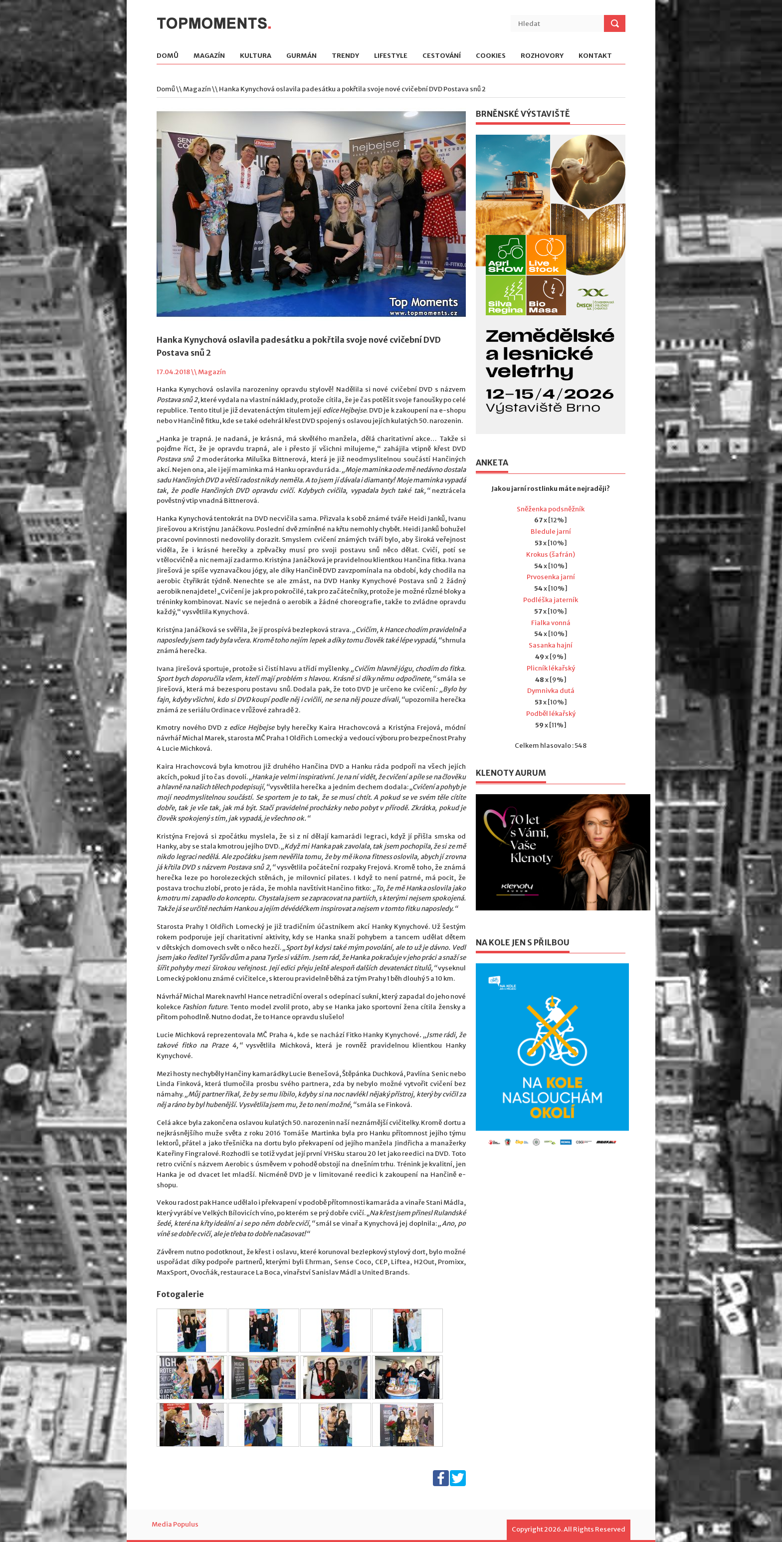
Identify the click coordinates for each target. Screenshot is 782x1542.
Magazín (209, 56)
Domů (168, 56)
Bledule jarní (551, 531)
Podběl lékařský (551, 713)
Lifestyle (390, 56)
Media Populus (175, 1524)
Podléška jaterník (550, 600)
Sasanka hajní (551, 645)
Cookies (491, 56)
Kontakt (595, 56)
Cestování (441, 56)
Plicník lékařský (551, 668)
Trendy (345, 56)
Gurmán (301, 56)
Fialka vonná (551, 623)
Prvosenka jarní (551, 577)
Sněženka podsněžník (551, 509)
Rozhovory (542, 56)
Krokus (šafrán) (550, 554)
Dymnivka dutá (551, 690)
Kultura (255, 56)
